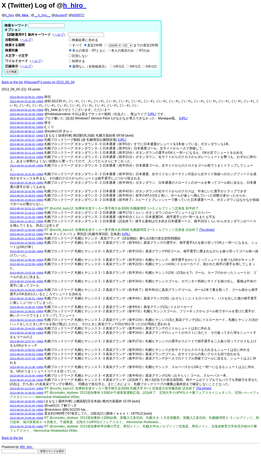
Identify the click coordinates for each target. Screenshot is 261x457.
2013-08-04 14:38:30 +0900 (26, 392)
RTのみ (144, 50)
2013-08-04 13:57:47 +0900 (26, 341)
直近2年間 (94, 45)
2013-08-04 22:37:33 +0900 (26, 409)
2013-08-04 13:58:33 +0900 (26, 349)
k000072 (78, 15)
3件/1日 (134, 66)
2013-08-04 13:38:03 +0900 (26, 311)
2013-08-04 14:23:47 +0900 (26, 388)
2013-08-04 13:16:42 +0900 (26, 289)
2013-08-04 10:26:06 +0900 (26, 165)
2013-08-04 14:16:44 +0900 (26, 375)
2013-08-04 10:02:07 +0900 (26, 139)
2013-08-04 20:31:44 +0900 (26, 405)
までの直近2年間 (132, 45)
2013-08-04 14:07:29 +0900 (26, 358)
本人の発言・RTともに (89, 50)
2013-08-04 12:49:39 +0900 (26, 259)
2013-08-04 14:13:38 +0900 (26, 367)
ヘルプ (59, 34)
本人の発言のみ (122, 50)
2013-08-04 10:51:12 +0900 (26, 208)
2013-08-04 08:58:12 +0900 (26, 131)
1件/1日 (118, 66)
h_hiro (9, 15)
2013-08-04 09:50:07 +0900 (26, 135)
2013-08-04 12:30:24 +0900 (26, 238)
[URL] (152, 114)
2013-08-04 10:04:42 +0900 (26, 144)
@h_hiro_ (27, 447)
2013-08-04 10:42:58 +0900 (26, 191)
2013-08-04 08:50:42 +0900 (26, 127)
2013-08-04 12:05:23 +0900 (26, 234)
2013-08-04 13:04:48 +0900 (26, 281)
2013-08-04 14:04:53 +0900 (26, 354)
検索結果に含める (85, 40)
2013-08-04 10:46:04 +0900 (26, 195)
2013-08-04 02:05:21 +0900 (26, 97)
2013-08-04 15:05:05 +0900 (26, 401)
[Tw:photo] (207, 229)
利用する (78, 61)
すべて (77, 45)
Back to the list (12, 82)
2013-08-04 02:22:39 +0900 (26, 101)
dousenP (61, 15)
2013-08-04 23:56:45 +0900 (26, 426)
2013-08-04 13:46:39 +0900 (26, 332)
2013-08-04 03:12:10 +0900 (26, 122)
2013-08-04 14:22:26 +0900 (26, 379)
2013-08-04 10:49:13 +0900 (26, 199)
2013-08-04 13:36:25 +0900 (26, 307)
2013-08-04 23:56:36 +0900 (26, 417)
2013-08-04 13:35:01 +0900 (26, 298)
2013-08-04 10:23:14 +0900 (26, 157)
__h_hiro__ (42, 15)
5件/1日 (151, 66)
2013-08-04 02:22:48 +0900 (26, 109)
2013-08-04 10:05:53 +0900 (26, 148)
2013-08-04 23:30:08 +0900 (26, 413)
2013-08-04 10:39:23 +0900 (26, 182)
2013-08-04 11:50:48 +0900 (26, 229)
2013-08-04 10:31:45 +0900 (26, 174)
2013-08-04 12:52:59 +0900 (26, 264)
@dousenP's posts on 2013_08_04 (49, 82)
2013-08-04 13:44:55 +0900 (26, 328)
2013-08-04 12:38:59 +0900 (26, 242)
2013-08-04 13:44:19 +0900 (26, 319)
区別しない (80, 56)
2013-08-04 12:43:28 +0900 (26, 251)
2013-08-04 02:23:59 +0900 (26, 114)
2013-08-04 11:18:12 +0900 (26, 212)
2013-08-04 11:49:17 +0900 (26, 221)
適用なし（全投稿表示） (90, 66)
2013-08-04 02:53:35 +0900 (26, 118)
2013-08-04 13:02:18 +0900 (26, 272)
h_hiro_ (75, 5)
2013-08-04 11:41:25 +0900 (26, 217)
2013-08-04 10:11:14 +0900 (26, 152)
